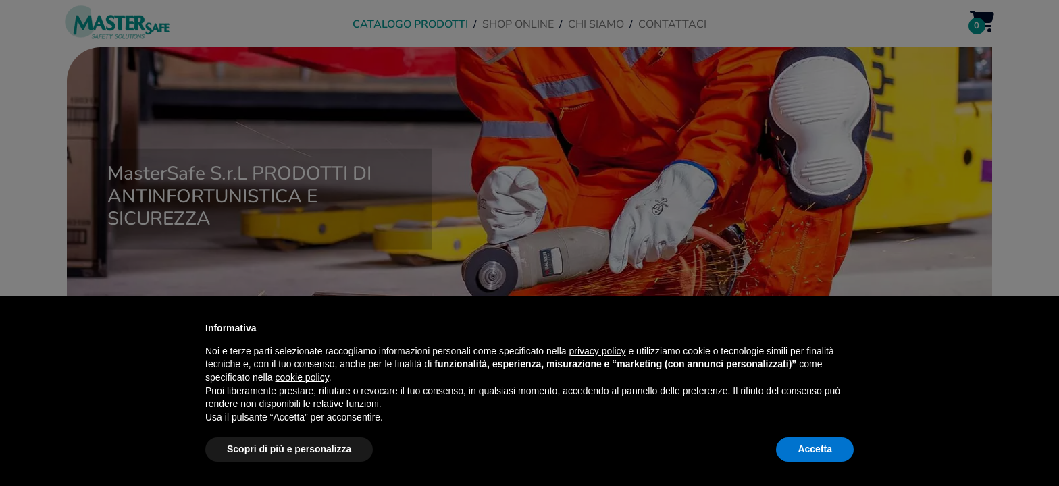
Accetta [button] (815, 448)
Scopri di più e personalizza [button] (289, 448)
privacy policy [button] (597, 351)
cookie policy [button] (302, 377)
